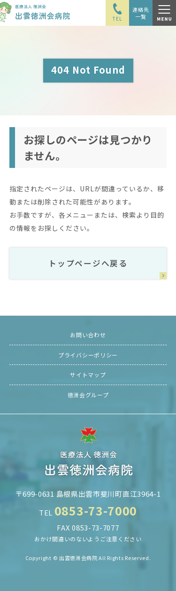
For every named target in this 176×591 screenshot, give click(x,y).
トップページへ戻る (87, 263)
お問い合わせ (88, 335)
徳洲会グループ (88, 395)
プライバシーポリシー (88, 355)
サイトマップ (88, 375)
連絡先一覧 (140, 13)
